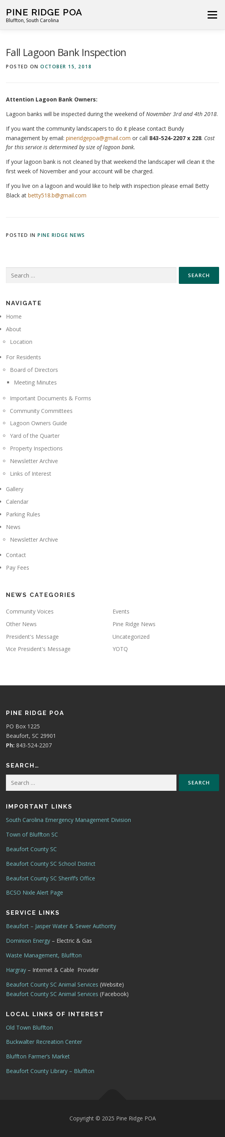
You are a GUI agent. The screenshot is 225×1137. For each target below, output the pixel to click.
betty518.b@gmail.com (57, 195)
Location (21, 341)
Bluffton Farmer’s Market (38, 1056)
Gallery (14, 489)
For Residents (23, 357)
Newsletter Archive (34, 461)
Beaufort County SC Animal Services (52, 984)
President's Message (32, 636)
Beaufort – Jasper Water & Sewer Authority (61, 926)
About (13, 329)
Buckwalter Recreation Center (44, 1041)
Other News (21, 624)
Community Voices (30, 611)
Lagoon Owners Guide (38, 423)
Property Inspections (36, 448)
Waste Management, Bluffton (44, 955)
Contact (16, 555)
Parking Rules (23, 514)
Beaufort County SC (31, 849)
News (13, 527)
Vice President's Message (38, 649)
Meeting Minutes (35, 382)
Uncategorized (131, 636)
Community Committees (41, 411)
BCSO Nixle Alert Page (34, 892)
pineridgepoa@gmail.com (98, 138)
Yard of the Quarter (35, 435)
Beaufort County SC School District (51, 863)
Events (120, 611)
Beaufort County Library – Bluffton (50, 1071)
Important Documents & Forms (50, 398)
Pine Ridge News (61, 235)
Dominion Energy (28, 940)
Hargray (16, 970)
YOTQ (120, 649)
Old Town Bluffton (29, 1027)
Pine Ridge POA (44, 12)
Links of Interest (30, 473)
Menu (212, 15)
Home (14, 316)
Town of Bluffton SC (32, 834)
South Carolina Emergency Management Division (68, 820)
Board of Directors (34, 369)
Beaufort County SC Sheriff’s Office (50, 878)
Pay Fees (17, 567)
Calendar (17, 501)
